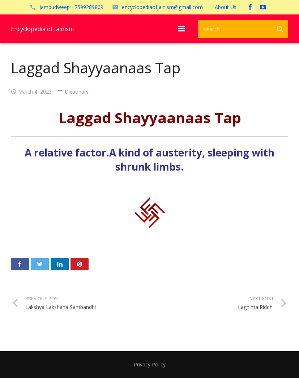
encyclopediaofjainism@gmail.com (162, 7)
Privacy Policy (150, 364)
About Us (225, 7)
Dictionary (77, 91)
